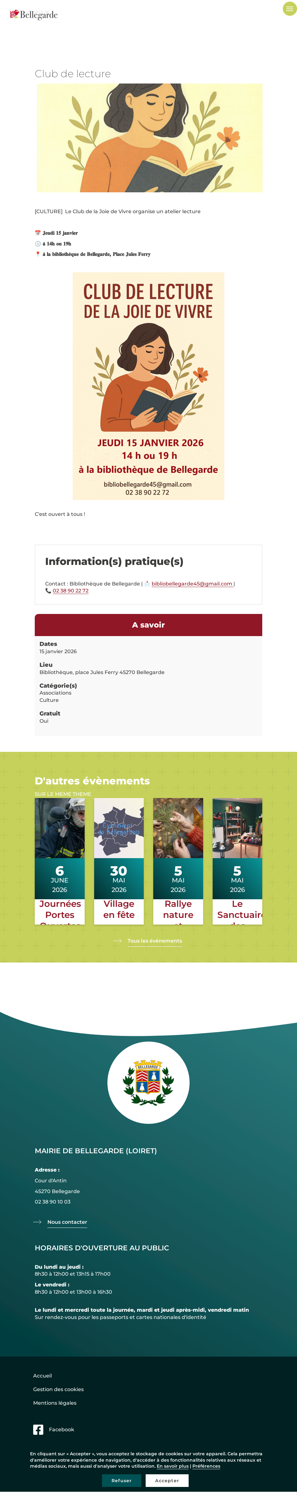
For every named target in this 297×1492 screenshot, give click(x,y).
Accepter (167, 1480)
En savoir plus (173, 1466)
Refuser (122, 1480)
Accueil (42, 1376)
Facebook (61, 1430)
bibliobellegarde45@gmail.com (192, 584)
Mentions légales (54, 1403)
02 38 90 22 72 (70, 591)
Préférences (206, 1466)
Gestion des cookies (58, 1389)
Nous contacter (67, 1222)
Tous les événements (155, 941)
